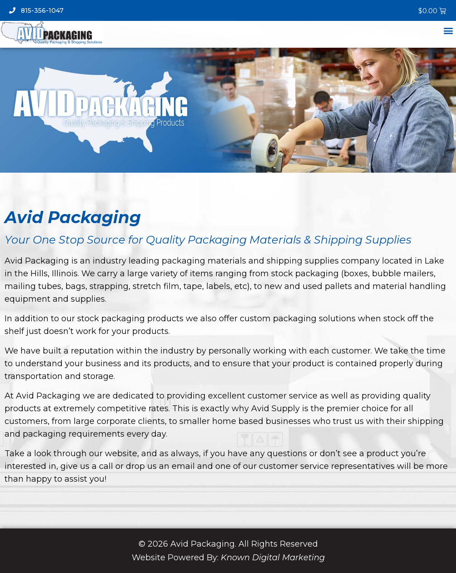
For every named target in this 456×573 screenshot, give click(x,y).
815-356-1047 (36, 10)
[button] (448, 30)
